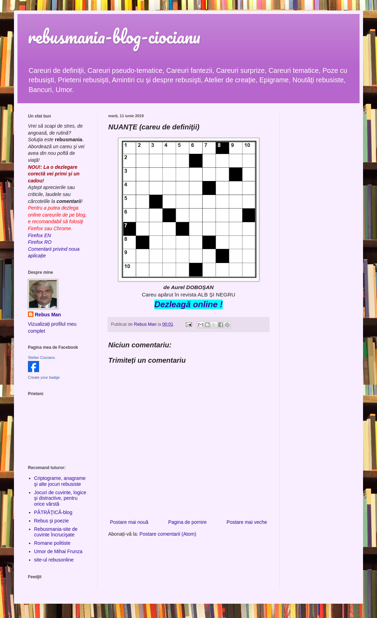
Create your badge (44, 377)
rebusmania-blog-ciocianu (114, 36)
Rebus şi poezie (51, 520)
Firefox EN (39, 235)
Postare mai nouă (129, 522)
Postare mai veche (247, 522)
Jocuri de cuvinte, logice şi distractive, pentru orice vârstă (60, 498)
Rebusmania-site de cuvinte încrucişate (56, 532)
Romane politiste (52, 543)
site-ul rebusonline (54, 560)
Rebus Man (48, 314)
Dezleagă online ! (188, 304)
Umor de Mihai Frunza (58, 551)
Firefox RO (40, 242)
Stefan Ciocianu (41, 357)
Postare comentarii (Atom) (168, 534)
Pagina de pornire (187, 522)
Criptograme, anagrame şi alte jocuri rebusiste (60, 481)
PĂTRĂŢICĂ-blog (53, 512)
